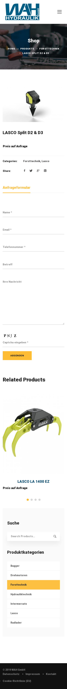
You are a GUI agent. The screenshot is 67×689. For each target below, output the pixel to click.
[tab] (16, 188)
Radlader (16, 627)
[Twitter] (31, 170)
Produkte (27, 48)
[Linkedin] (45, 170)
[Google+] (38, 170)
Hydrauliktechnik (21, 598)
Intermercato (19, 608)
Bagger (15, 570)
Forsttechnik (49, 48)
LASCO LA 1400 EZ (33, 481)
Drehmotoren (19, 580)
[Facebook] (24, 170)
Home (11, 48)
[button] (27, 499)
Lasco (45, 161)
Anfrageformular (16, 187)
